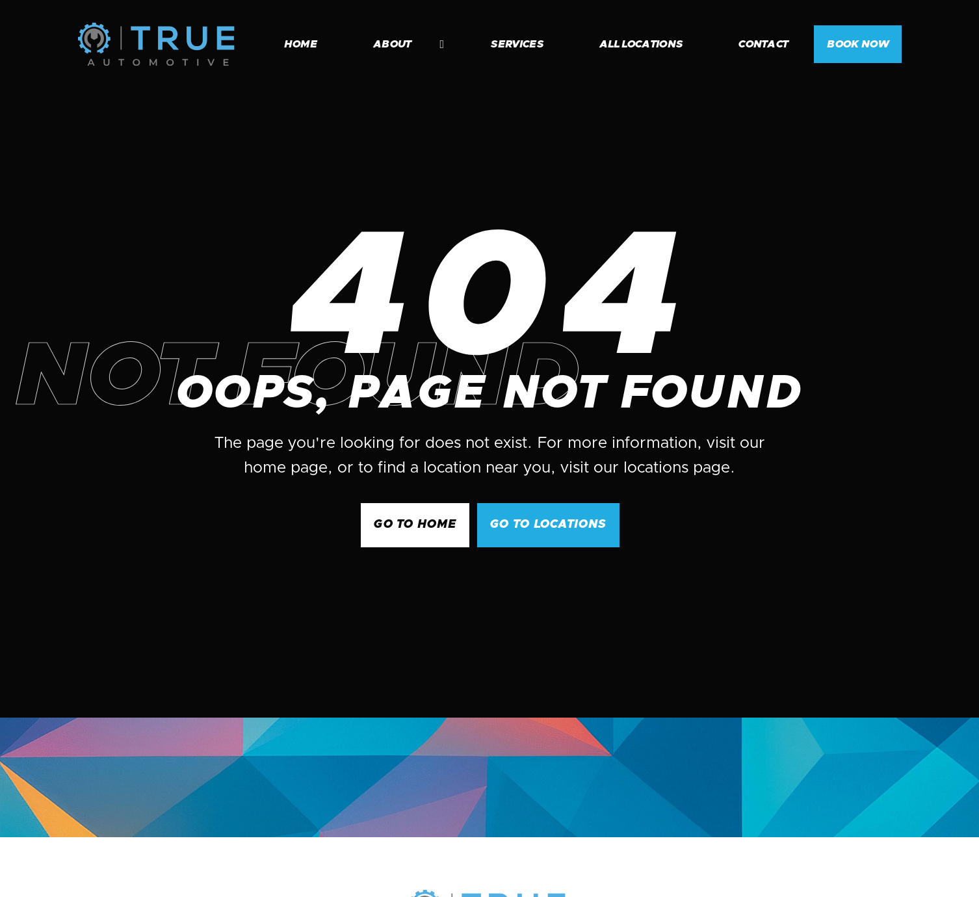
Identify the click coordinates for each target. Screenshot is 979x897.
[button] (402, 44)
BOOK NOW (858, 44)
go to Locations (548, 524)
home (300, 44)
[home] (156, 44)
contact (763, 44)
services (517, 44)
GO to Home (415, 524)
